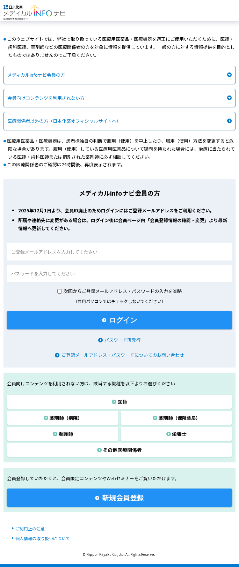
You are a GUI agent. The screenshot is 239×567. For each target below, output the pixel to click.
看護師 (63, 433)
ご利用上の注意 (30, 528)
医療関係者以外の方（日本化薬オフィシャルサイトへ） (64, 121)
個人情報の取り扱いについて (42, 538)
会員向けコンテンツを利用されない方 (46, 97)
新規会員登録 (119, 497)
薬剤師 (63, 417)
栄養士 (176, 433)
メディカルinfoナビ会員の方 (36, 74)
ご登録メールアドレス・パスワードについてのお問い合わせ (119, 354)
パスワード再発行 (119, 340)
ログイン (119, 320)
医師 (119, 401)
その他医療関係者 (119, 449)
